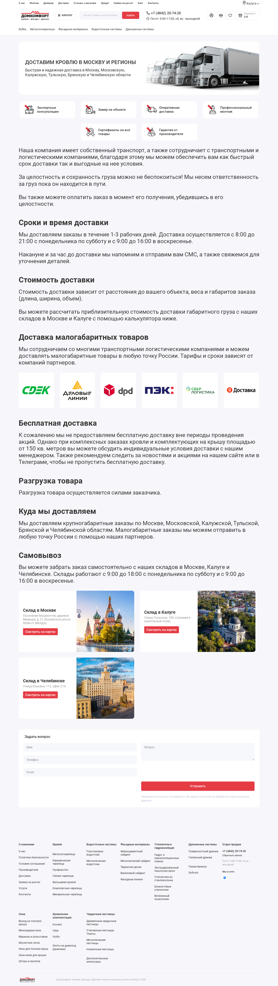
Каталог (65, 15)
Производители (28, 869)
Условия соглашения (32, 863)
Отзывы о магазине (85, 3)
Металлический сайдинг (136, 860)
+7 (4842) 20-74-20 (163, 13)
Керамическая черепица (62, 862)
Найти (130, 15)
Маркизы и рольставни (33, 936)
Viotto (56, 936)
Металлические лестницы (96, 941)
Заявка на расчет (123, 3)
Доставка (63, 3)
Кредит (105, 3)
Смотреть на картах (40, 632)
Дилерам (48, 3)
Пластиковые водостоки (94, 853)
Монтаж (34, 3)
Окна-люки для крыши (32, 955)
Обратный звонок (232, 855)
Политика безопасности (34, 857)
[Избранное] (230, 15)
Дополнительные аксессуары (97, 960)
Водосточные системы (107, 29)
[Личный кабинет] (211, 15)
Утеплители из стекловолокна (163, 879)
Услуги (23, 888)
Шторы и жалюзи (29, 961)
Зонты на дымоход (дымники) (64, 947)
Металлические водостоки (96, 862)
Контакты (153, 3)
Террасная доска (131, 867)
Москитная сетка (29, 942)
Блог (140, 3)
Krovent (57, 924)
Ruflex (22, 29)
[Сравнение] (221, 15)
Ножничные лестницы (100, 949)
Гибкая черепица (63, 875)
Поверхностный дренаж (203, 851)
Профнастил (60, 869)
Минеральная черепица (67, 894)
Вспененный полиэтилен (161, 897)
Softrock (193, 872)
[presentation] (174, 773)
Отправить (198, 786)
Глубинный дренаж (200, 857)
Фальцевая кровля (64, 882)
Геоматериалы (198, 866)
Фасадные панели (132, 879)
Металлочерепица (42, 29)
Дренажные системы (140, 29)
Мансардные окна (30, 930)
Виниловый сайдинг (133, 873)
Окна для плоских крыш (33, 948)
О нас (22, 3)
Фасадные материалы (73, 29)
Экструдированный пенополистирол (166, 869)
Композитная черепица (67, 888)
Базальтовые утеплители (162, 888)
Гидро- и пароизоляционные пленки (166, 858)
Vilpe (55, 930)
